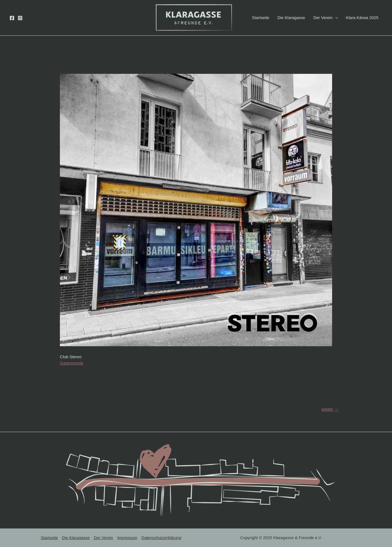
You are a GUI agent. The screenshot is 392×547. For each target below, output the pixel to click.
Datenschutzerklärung (161, 537)
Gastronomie (71, 363)
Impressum (127, 537)
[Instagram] (20, 18)
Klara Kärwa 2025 (362, 17)
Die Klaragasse (291, 17)
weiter (330, 409)
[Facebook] (12, 18)
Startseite (260, 17)
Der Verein (325, 17)
